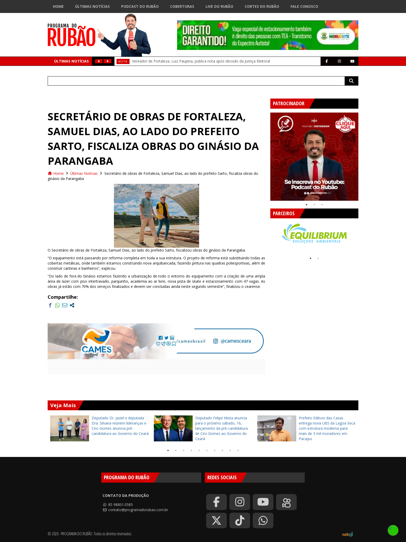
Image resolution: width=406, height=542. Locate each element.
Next (362, 154)
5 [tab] (199, 450)
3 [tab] (322, 204)
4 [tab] (191, 450)
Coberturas (182, 6)
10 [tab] (238, 450)
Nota (122, 61)
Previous (266, 154)
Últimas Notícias (92, 6)
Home (58, 6)
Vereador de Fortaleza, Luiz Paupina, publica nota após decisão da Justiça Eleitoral (201, 61)
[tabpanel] (314, 157)
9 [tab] (230, 450)
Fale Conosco (304, 6)
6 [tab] (206, 450)
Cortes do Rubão (262, 6)
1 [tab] (306, 204)
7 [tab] (214, 450)
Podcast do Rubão (140, 6)
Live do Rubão (219, 6)
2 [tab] (314, 204)
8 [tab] (222, 450)
